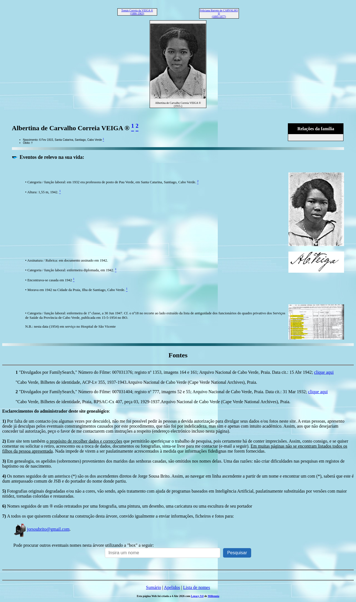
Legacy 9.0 (197, 596)
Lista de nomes (196, 587)
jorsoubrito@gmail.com (41, 529)
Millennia (213, 596)
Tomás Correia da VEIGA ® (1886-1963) (137, 12)
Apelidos (172, 587)
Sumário (153, 587)
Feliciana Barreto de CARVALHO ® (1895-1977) (219, 13)
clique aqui (324, 372)
